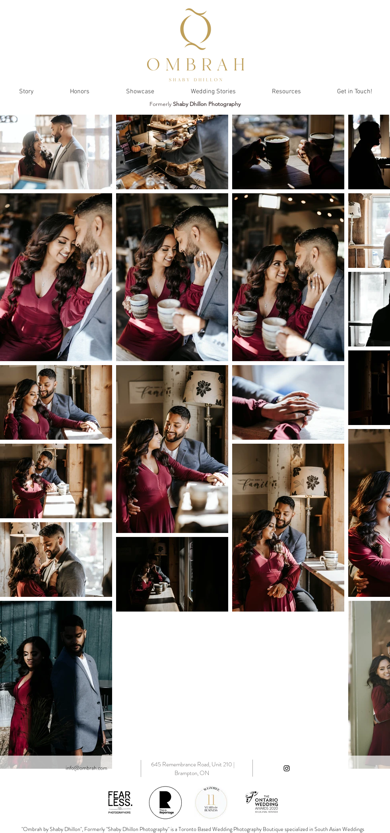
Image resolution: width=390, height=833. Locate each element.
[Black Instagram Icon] (287, 768)
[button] (286, 92)
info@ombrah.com (86, 768)
